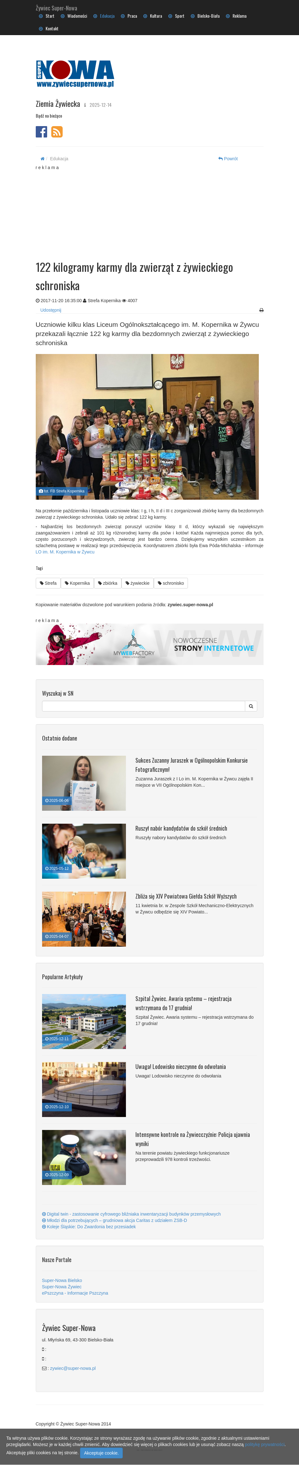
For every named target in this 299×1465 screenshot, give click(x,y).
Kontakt (49, 28)
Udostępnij (50, 310)
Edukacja (104, 15)
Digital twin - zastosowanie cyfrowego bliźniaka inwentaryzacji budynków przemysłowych (131, 1214)
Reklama (236, 15)
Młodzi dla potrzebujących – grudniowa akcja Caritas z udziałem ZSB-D (114, 1220)
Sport (176, 15)
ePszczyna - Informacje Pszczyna (75, 1293)
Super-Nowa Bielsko (62, 1280)
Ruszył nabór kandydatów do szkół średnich (181, 828)
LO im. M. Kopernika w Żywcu (65, 551)
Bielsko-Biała (205, 15)
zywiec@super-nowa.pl (73, 1368)
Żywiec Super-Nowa (56, 6)
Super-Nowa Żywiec (62, 1286)
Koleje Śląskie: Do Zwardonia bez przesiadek (89, 1226)
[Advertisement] (154, 210)
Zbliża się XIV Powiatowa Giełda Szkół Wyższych (186, 896)
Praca (129, 15)
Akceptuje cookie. (101, 1453)
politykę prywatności (264, 1444)
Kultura (152, 15)
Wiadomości (74, 15)
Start (46, 15)
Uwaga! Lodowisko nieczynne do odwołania (180, 1066)
